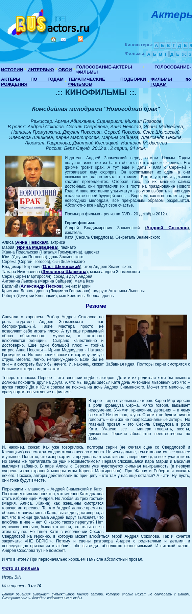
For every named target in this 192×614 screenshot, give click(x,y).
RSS (80, 39)
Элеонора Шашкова (64, 271)
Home (53, 39)
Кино (49, 21)
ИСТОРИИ (12, 69)
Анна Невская (31, 242)
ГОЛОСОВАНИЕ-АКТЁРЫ (104, 67)
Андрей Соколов (167, 227)
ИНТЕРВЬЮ (40, 69)
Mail (63, 40)
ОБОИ (65, 69)
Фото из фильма (20, 568)
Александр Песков (41, 286)
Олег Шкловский (61, 266)
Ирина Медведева (37, 247)
